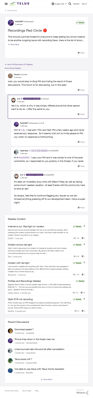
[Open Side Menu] (6, 4)
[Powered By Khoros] (82, 392)
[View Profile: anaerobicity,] (10, 350)
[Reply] (81, 52)
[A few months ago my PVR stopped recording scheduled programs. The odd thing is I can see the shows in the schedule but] (39, 305)
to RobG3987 (53, 151)
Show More (13, 44)
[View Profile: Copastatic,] (10, 330)
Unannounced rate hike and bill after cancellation (39, 349)
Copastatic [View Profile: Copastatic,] (30, 333)
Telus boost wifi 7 (23, 359)
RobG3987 (24, 157)
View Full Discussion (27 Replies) (19, 64)
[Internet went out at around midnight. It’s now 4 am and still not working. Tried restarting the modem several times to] (39, 232)
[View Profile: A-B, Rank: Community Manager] (13, 100)
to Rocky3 (45, 99)
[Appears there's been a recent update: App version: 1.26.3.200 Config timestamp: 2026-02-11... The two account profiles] (41, 287)
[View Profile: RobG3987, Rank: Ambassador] (11, 23)
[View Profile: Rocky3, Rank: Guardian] (10, 75)
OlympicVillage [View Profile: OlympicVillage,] (31, 343)
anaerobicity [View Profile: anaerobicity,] (30, 353)
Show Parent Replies (13, 68)
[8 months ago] (20, 311)
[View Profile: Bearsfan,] (10, 370)
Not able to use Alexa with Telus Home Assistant (39, 369)
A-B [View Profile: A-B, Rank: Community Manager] (18, 99)
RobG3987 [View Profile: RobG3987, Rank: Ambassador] (19, 21)
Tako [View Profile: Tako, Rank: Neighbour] (9, 256)
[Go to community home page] (19, 4)
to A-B (41, 123)
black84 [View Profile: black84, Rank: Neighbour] (11, 311)
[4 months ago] (25, 292)
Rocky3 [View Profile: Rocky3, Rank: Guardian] (17, 74)
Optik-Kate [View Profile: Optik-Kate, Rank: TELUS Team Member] (24, 151)
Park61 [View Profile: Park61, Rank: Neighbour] (10, 238)
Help (36, 391)
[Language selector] (59, 3)
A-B (22, 130)
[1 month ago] (19, 332)
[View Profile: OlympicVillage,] (10, 340)
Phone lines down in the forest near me (34, 339)
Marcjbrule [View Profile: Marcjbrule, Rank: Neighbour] (12, 274)
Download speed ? (24, 329)
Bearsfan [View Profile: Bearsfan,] (29, 372)
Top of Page (26, 391)
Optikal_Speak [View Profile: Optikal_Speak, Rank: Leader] (13, 293)
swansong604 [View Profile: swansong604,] (31, 362)
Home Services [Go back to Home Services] (11, 10)
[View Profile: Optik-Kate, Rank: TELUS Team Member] (16, 152)
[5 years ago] (17, 256)
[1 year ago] (18, 238)
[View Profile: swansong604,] (10, 360)
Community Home (12, 391)
